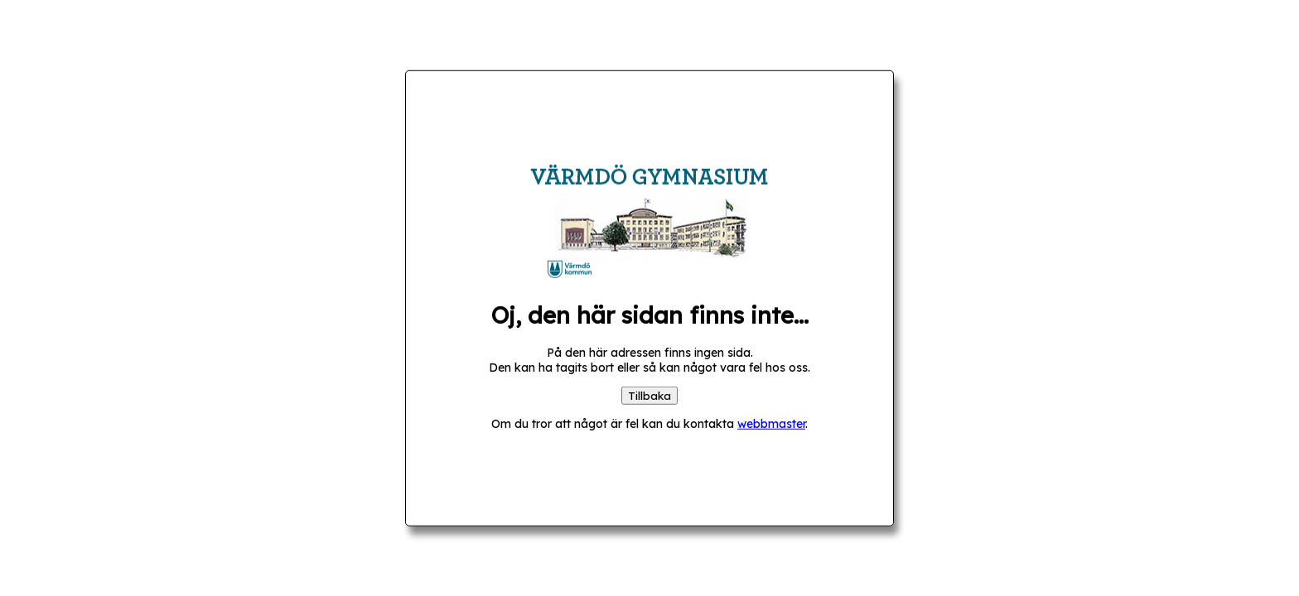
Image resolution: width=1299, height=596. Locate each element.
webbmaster (771, 423)
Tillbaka (649, 394)
